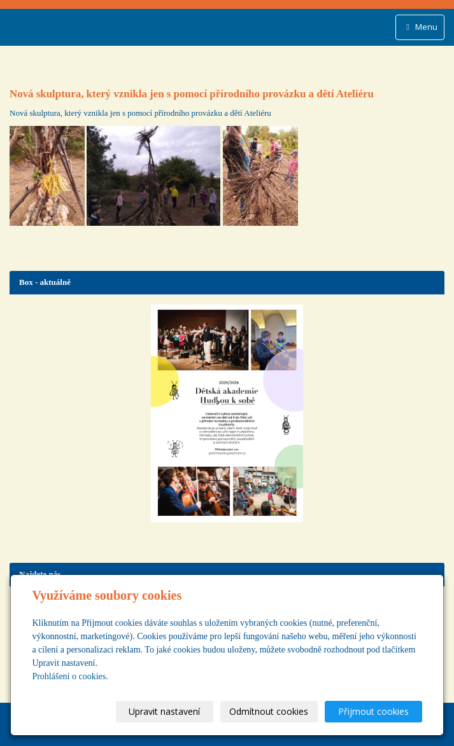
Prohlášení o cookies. (70, 676)
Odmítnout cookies (268, 711)
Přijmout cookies (373, 711)
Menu (419, 26)
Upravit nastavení (164, 711)
